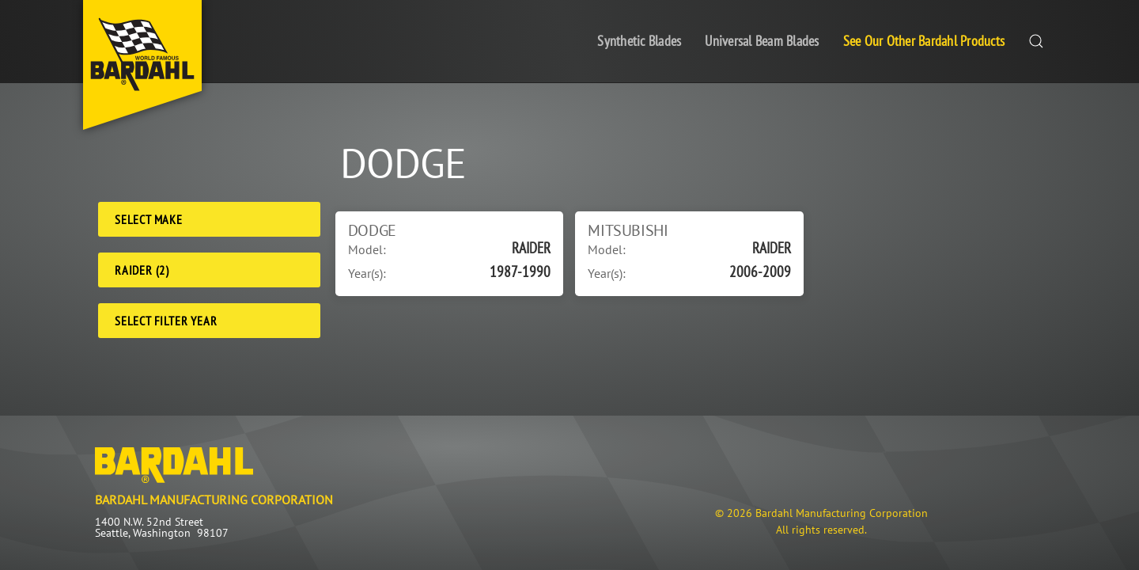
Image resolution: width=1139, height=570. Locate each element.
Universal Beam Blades (762, 41)
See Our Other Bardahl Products (924, 41)
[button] (1036, 41)
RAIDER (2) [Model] (142, 270)
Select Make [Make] (149, 219)
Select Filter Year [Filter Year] (166, 321)
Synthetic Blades (639, 41)
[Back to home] (142, 65)
